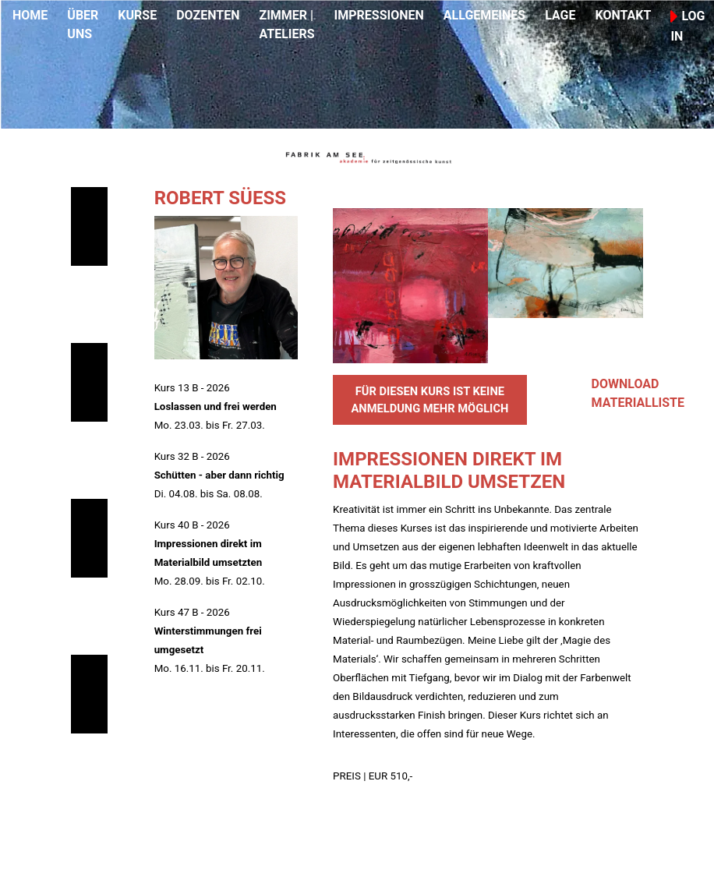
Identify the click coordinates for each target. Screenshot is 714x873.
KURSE (137, 15)
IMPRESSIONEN (379, 15)
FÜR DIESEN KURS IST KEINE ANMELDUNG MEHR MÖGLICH (429, 399)
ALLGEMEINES (484, 15)
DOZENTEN (207, 15)
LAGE (560, 15)
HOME (30, 15)
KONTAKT (623, 15)
